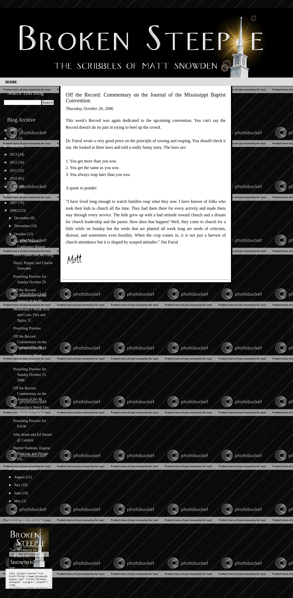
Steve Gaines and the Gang (33, 255)
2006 (14, 211)
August (20, 477)
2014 (14, 146)
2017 (14, 130)
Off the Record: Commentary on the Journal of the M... (29, 295)
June (18, 493)
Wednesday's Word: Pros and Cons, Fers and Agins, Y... (31, 314)
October (20, 234)
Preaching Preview (27, 328)
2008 (14, 195)
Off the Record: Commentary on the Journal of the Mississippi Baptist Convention (146, 97)
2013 (14, 154)
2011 (14, 171)
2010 (14, 178)
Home (11, 82)
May (18, 501)
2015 (14, 138)
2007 (14, 203)
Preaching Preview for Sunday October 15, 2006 (30, 374)
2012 (14, 162)
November (22, 226)
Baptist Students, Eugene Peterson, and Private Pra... (31, 453)
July (17, 485)
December (22, 218)
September (22, 469)
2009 (14, 187)
